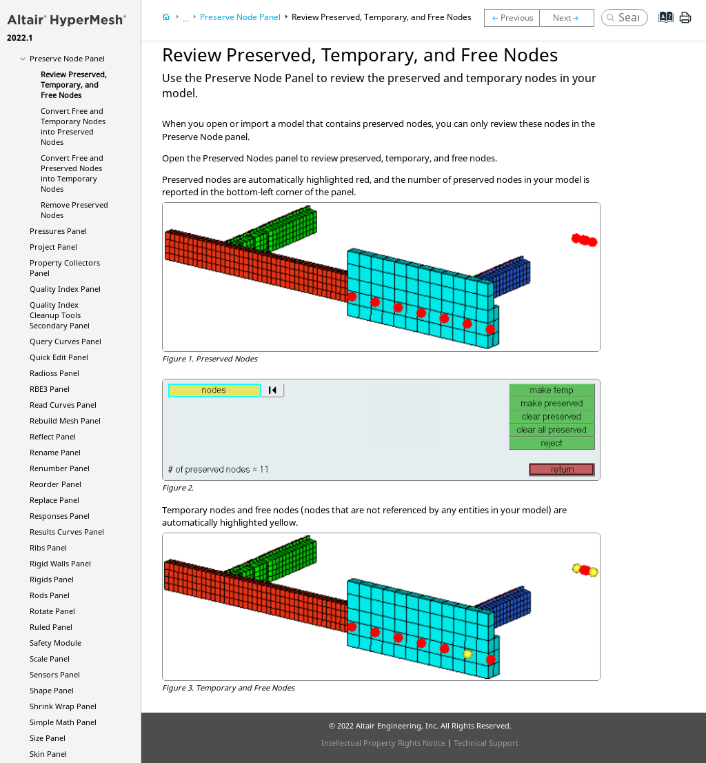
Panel (54, 373)
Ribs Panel (48, 547)
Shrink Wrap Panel (63, 706)
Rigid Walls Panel (60, 563)
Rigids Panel (52, 579)
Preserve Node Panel (67, 58)
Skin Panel (48, 754)
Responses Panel (60, 516)
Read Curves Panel (63, 404)
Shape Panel (52, 690)
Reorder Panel (55, 484)
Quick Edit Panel (59, 357)
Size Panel (47, 738)
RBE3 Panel (50, 389)
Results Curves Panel (67, 531)
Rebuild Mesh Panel (65, 420)
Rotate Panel (52, 611)
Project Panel (53, 246)
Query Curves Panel (65, 341)
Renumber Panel (60, 468)
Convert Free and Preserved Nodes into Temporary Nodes (72, 173)
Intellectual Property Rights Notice (383, 742)
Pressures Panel (58, 231)
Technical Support (486, 742)
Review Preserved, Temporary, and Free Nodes (74, 84)
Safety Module (55, 642)
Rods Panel (50, 595)
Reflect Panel (53, 436)
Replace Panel (54, 500)
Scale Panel (50, 658)
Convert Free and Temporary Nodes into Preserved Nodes (73, 126)
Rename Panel (55, 452)
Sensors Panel (55, 674)
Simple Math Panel (63, 722)
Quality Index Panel (65, 289)
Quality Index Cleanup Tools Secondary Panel (60, 314)
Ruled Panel (51, 627)
